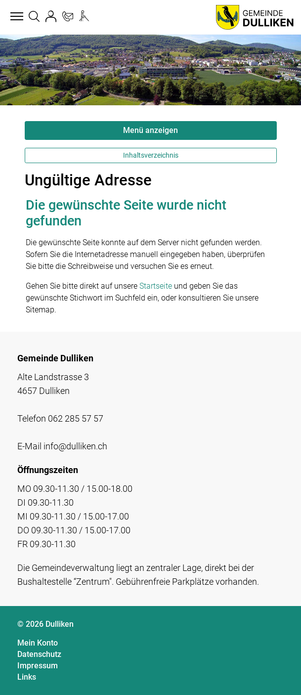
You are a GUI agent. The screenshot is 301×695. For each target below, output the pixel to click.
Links (26, 677)
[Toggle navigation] (15, 17)
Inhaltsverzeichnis (150, 155)
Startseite (155, 286)
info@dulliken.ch (75, 446)
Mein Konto (37, 643)
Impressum (37, 665)
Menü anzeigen (150, 130)
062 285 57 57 (75, 418)
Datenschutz (39, 654)
